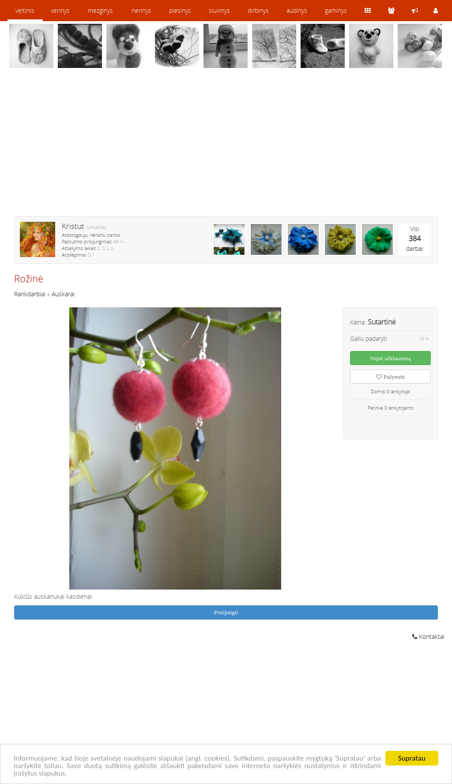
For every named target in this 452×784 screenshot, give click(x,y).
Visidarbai (414, 238)
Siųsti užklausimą (390, 358)
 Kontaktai (428, 636)
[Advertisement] (226, 147)
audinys (296, 10)
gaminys (336, 10)
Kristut (73, 226)
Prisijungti (226, 612)
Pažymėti (390, 377)
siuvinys (219, 10)
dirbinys (258, 10)
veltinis (24, 10)
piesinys (180, 10)
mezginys (100, 10)
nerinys (141, 10)
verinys (60, 10)
